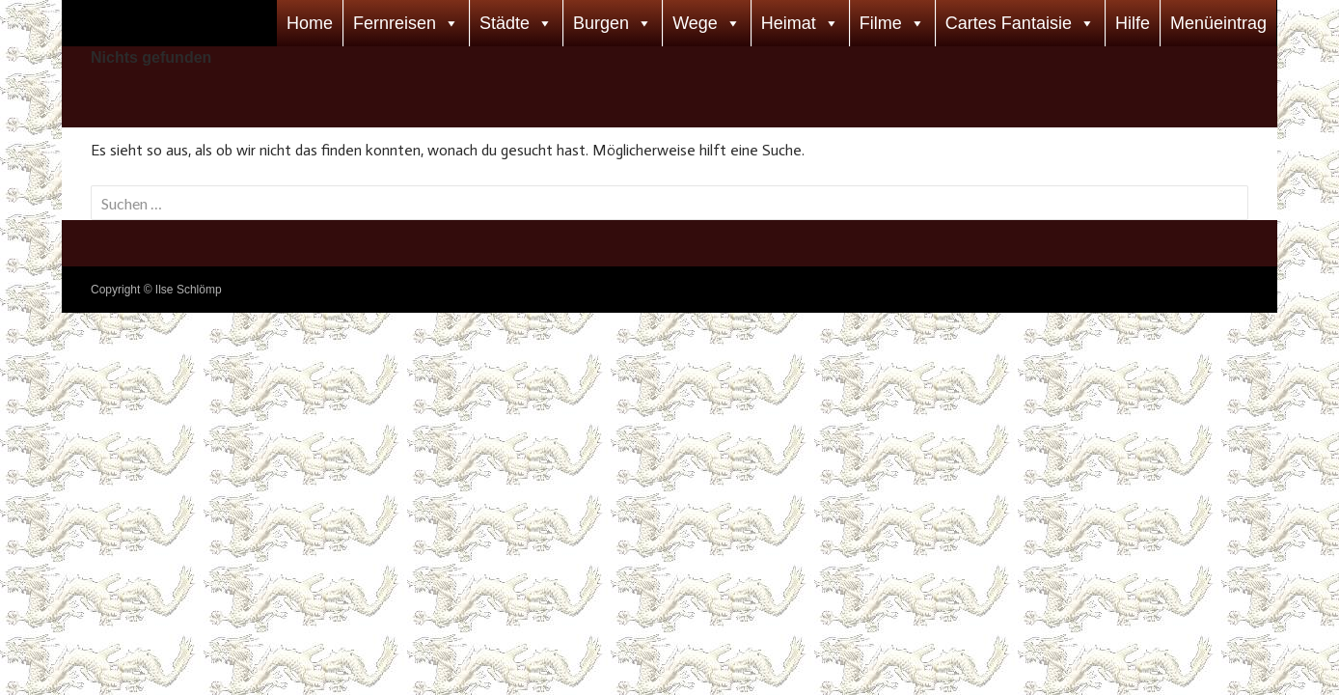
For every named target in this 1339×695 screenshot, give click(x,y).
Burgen (601, 23)
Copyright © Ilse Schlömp (156, 289)
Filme (881, 23)
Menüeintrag (1218, 23)
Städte (504, 23)
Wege (695, 23)
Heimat (788, 23)
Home (310, 23)
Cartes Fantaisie (1008, 23)
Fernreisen (394, 23)
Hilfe (1132, 23)
